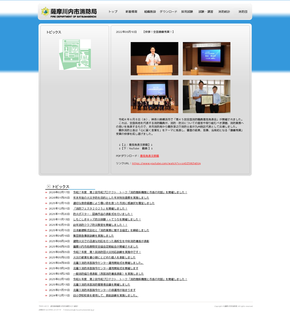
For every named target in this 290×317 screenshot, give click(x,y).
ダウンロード (168, 12)
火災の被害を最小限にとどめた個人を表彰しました (104, 257)
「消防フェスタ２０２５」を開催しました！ (100, 208)
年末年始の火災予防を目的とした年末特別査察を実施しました (111, 198)
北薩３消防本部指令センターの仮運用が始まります (104, 290)
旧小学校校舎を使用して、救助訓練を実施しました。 (105, 295)
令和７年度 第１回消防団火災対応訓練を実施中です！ (107, 252)
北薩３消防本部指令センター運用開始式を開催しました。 (108, 263)
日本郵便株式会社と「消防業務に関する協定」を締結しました (111, 230)
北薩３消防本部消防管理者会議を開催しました (101, 284)
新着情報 (131, 12)
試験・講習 (205, 12)
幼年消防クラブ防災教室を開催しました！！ (100, 225)
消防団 (243, 12)
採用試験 (187, 12)
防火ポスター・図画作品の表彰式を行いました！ (103, 214)
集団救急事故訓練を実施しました (93, 236)
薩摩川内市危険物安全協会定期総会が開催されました (105, 246)
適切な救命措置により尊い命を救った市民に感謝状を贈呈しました (114, 203)
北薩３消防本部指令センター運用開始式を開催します (105, 268)
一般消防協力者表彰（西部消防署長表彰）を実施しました (108, 274)
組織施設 (150, 12)
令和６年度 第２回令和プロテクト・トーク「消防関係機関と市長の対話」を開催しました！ (130, 279)
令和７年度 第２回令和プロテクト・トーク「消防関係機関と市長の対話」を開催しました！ (130, 192)
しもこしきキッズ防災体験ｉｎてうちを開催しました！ (107, 219)
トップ (113, 12)
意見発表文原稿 (149, 156)
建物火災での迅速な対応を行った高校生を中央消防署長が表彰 (111, 241)
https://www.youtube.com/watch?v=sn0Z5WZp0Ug (166, 163)
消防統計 (224, 12)
